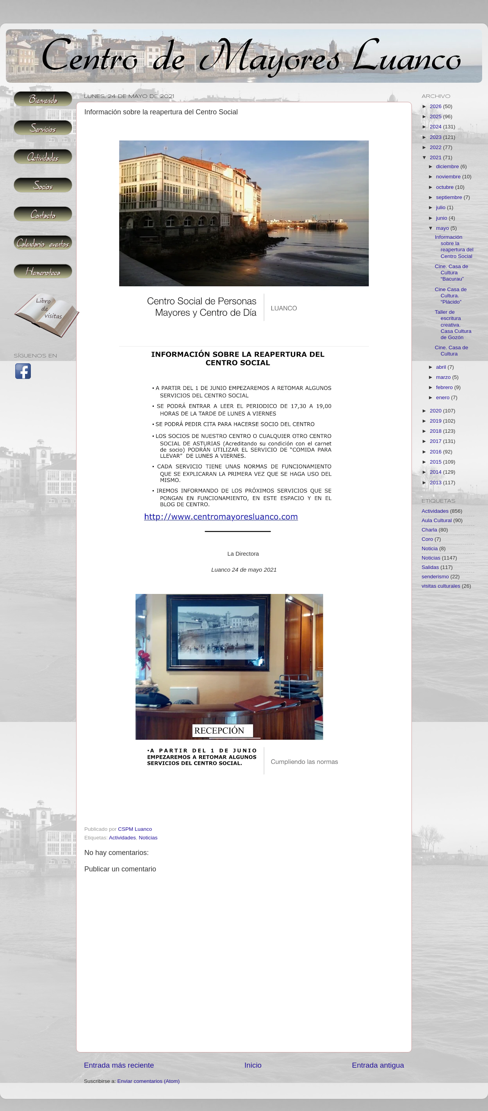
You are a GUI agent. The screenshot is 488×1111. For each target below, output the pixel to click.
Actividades (122, 838)
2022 (436, 147)
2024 (436, 127)
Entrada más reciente (119, 1065)
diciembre (448, 166)
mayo (443, 228)
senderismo (435, 576)
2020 (436, 411)
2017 (436, 441)
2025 (436, 116)
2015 (436, 462)
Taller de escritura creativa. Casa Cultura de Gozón (453, 324)
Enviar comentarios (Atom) (149, 1081)
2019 (436, 421)
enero (443, 397)
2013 (436, 482)
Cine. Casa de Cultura (451, 351)
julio (441, 207)
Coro (427, 539)
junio (442, 218)
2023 (436, 137)
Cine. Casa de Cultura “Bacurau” (451, 272)
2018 (436, 431)
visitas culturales (441, 586)
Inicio (253, 1065)
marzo (444, 377)
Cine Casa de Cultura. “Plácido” (451, 295)
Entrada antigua (378, 1065)
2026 (436, 106)
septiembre (450, 197)
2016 (436, 452)
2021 (436, 157)
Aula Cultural (437, 520)
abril (441, 367)
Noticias (148, 838)
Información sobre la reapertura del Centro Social (454, 246)
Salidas (430, 567)
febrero (445, 387)
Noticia (430, 548)
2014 (436, 472)
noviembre (449, 177)
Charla (429, 530)
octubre (445, 187)
